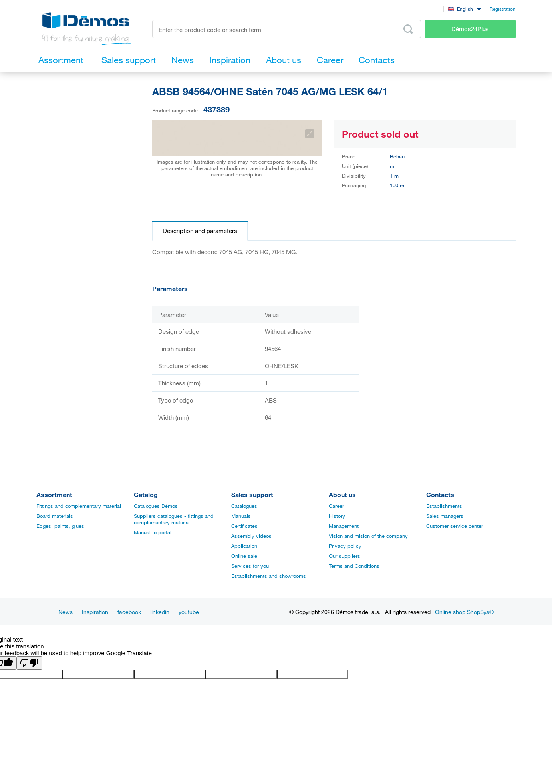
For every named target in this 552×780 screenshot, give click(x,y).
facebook (129, 611)
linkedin (159, 611)
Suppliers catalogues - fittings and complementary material (174, 519)
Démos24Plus (470, 28)
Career (336, 506)
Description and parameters (200, 230)
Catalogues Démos (156, 506)
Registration (503, 9)
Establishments (444, 506)
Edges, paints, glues (60, 526)
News (65, 611)
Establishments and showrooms (268, 576)
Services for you (250, 566)
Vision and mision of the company (368, 536)
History (337, 516)
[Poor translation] (29, 663)
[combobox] (464, 8)
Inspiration (95, 611)
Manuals (241, 516)
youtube (189, 611)
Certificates (244, 526)
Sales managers (444, 516)
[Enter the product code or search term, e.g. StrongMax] (287, 29)
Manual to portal (152, 532)
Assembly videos (251, 536)
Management (344, 526)
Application (244, 546)
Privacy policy (345, 546)
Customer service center (454, 526)
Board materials (54, 516)
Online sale (244, 556)
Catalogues (244, 506)
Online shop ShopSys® (464, 611)
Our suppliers (344, 556)
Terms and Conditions (354, 566)
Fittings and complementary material (78, 506)
